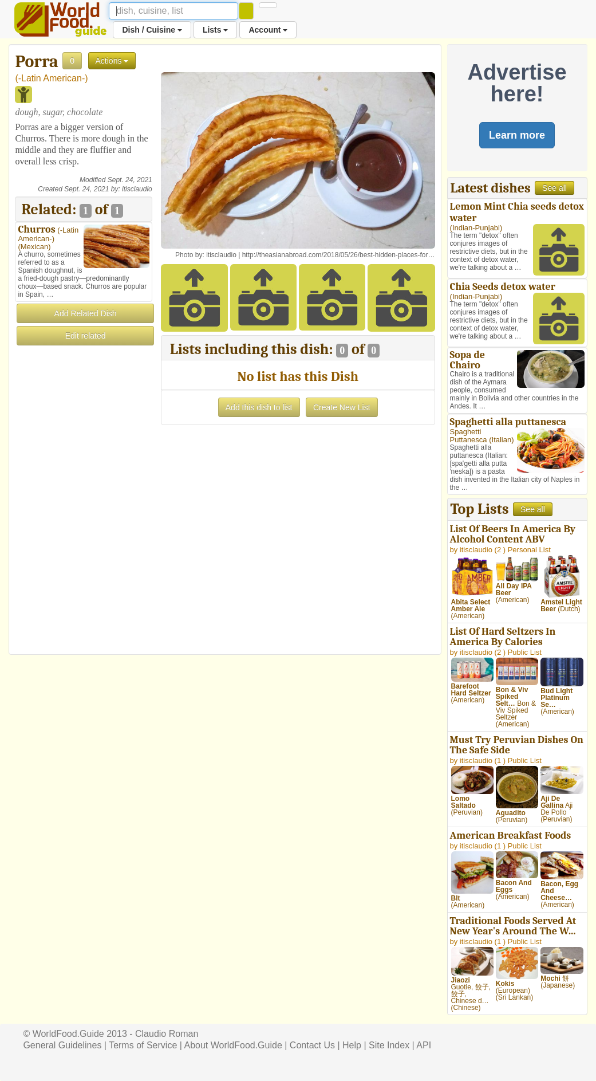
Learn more (517, 135)
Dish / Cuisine (151, 29)
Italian (502, 439)
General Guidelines (62, 1045)
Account (267, 29)
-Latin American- (51, 78)
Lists (215, 29)
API (423, 1045)
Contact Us (312, 1045)
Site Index (389, 1045)
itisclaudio (137, 189)
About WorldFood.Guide (233, 1045)
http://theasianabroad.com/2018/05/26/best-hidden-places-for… (338, 255)
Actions (112, 60)
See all (554, 187)
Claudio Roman (166, 1034)
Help (351, 1045)
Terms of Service (143, 1045)
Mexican (34, 246)
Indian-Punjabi (476, 227)
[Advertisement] (83, 519)
